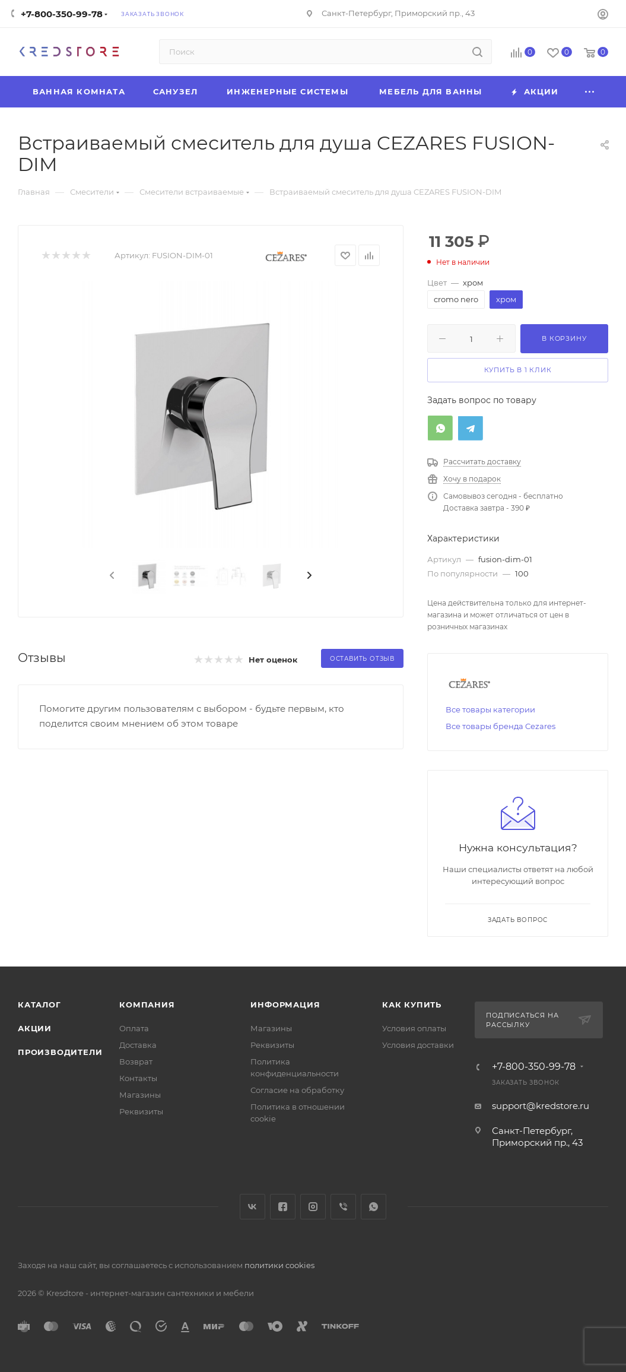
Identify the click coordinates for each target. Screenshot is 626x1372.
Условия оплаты (414, 1028)
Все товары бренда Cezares (500, 726)
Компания (146, 1004)
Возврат (135, 1061)
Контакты (138, 1078)
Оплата (134, 1028)
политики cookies (279, 1265)
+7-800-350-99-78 (62, 14)
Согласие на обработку (297, 1090)
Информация (285, 1004)
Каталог (39, 1004)
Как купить (411, 1004)
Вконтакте (252, 1206)
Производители (60, 1052)
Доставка (138, 1045)
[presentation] (111, 576)
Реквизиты (141, 1111)
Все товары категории (490, 709)
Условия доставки (418, 1045)
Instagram (313, 1206)
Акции (35, 1028)
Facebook (282, 1206)
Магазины (140, 1094)
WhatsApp (373, 1206)
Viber (343, 1206)
